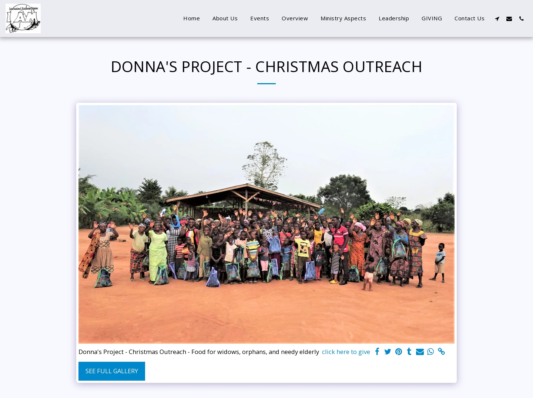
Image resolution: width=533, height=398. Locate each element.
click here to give (346, 351)
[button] (497, 18)
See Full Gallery (112, 371)
